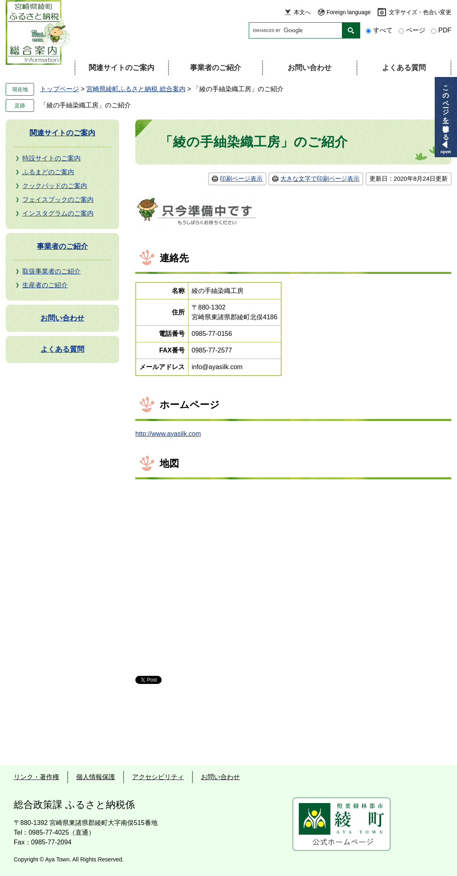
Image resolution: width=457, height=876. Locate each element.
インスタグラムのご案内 (58, 213)
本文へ (302, 12)
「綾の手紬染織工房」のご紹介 (85, 105)
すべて (383, 30)
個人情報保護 (95, 776)
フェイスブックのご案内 (58, 199)
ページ (415, 30)
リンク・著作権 (36, 776)
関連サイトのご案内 (121, 68)
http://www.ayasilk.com (168, 433)
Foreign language (349, 12)
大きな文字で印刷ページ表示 (319, 178)
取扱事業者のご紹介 (51, 271)
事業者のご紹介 (215, 68)
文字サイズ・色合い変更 (420, 12)
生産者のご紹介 (45, 285)
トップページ (59, 88)
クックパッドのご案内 (54, 185)
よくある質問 (404, 68)
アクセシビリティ (158, 776)
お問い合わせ (309, 68)
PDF (444, 30)
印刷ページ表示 (241, 178)
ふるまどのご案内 (48, 172)
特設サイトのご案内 (51, 158)
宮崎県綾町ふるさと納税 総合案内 (135, 88)
